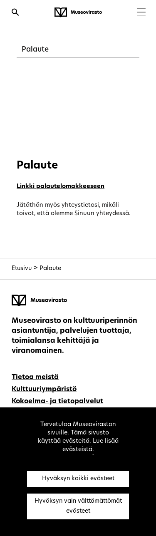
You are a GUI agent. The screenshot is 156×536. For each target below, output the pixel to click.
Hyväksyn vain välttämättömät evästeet (78, 506)
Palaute (35, 49)
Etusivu (22, 269)
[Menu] (141, 13)
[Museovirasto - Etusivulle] (78, 12)
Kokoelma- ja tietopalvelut (57, 401)
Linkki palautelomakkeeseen (60, 187)
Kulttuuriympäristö (44, 389)
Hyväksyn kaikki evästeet (78, 479)
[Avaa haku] (15, 13)
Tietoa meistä (35, 377)
